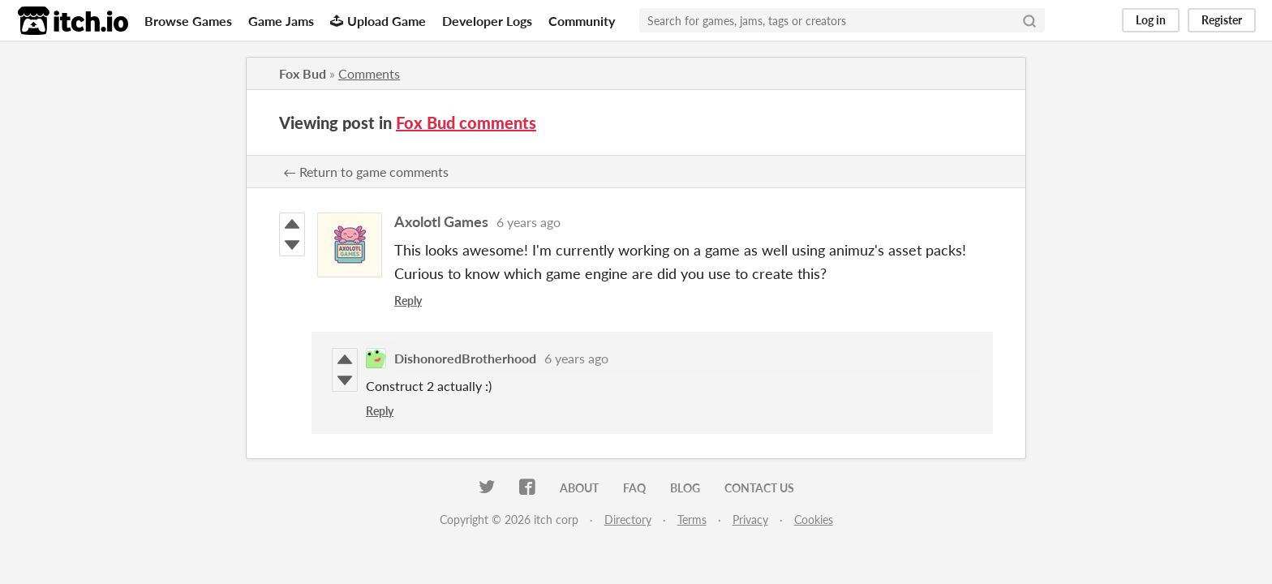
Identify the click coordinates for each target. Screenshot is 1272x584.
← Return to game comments (366, 171)
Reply (408, 300)
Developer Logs (487, 20)
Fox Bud (302, 73)
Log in (1151, 20)
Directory (627, 519)
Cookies (813, 519)
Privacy (750, 519)
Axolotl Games (441, 221)
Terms (692, 519)
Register (1221, 20)
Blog (685, 488)
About (579, 488)
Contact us (759, 488)
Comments (369, 73)
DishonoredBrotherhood (465, 358)
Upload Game (378, 20)
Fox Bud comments (466, 122)
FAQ (634, 488)
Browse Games (188, 20)
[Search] (1029, 20)
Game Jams (281, 20)
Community (581, 20)
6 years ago (528, 222)
